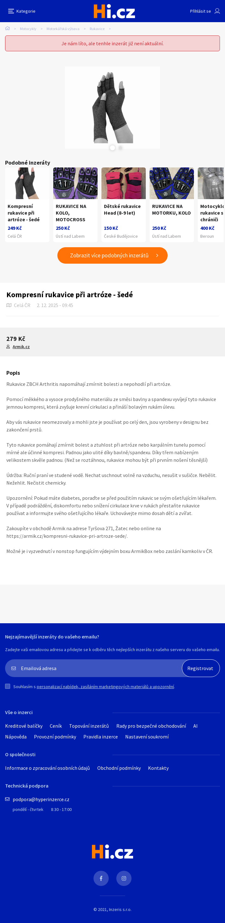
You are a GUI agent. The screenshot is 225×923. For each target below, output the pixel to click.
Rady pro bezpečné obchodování (151, 726)
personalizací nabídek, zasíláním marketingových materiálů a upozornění (105, 686)
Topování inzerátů (89, 726)
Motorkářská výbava (63, 28)
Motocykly (28, 28)
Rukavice (97, 28)
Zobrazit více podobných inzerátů (109, 255)
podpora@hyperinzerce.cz (41, 799)
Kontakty (158, 768)
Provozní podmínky (55, 736)
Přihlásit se (200, 11)
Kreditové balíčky (23, 726)
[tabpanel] (112, 107)
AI (195, 726)
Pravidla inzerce (100, 736)
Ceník (56, 726)
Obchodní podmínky (119, 768)
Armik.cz (21, 346)
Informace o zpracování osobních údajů (47, 768)
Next (120, 147)
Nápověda (16, 736)
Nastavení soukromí (147, 736)
